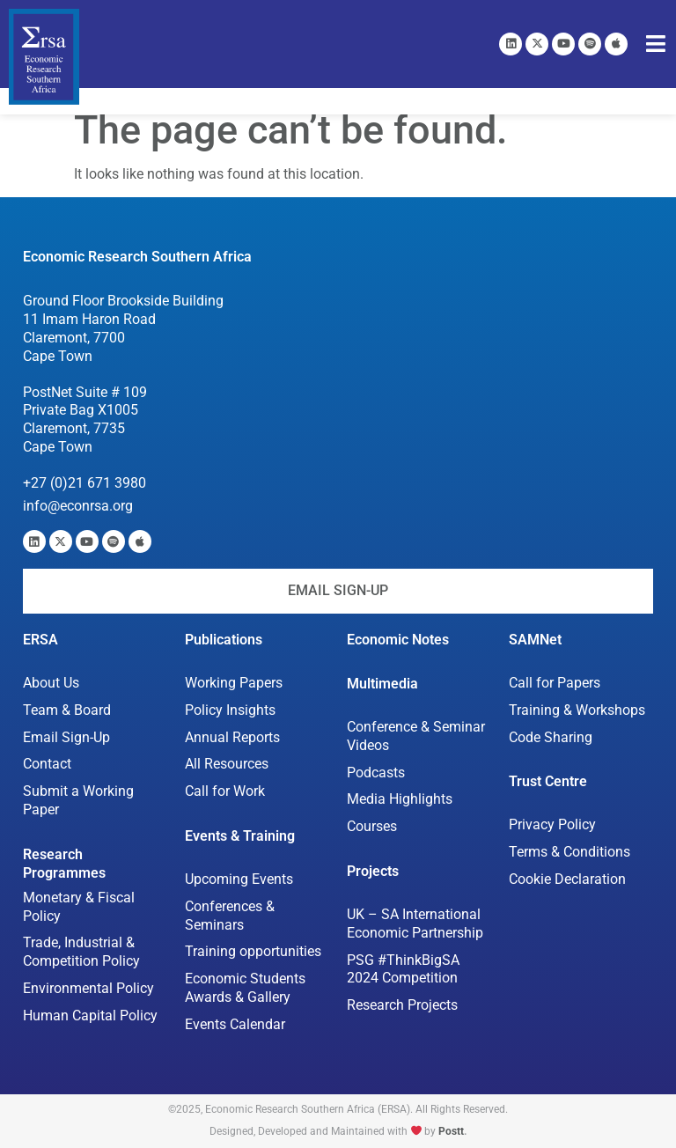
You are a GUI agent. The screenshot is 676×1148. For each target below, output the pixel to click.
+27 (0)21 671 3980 (84, 483)
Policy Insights (230, 710)
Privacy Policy (552, 824)
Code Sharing (550, 737)
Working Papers (234, 682)
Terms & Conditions (569, 851)
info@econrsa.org (78, 505)
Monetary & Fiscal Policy (79, 906)
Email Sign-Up (66, 737)
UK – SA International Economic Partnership (416, 923)
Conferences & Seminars (230, 915)
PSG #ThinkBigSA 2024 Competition (403, 969)
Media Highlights (399, 799)
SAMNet (535, 639)
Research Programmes (64, 863)
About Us (51, 682)
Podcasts (376, 772)
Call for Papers (554, 682)
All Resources (226, 763)
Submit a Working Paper (78, 800)
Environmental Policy (88, 988)
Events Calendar (235, 1024)
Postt (451, 1131)
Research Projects (402, 1005)
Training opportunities (253, 951)
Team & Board (67, 710)
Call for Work (225, 791)
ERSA (40, 639)
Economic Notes (398, 639)
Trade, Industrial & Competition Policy (81, 951)
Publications (223, 639)
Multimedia (382, 683)
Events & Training (240, 836)
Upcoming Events (239, 879)
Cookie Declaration (567, 879)
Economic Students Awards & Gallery (245, 987)
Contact (47, 763)
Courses (372, 826)
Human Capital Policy (90, 1015)
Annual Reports (232, 737)
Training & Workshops (577, 710)
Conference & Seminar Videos (416, 736)
